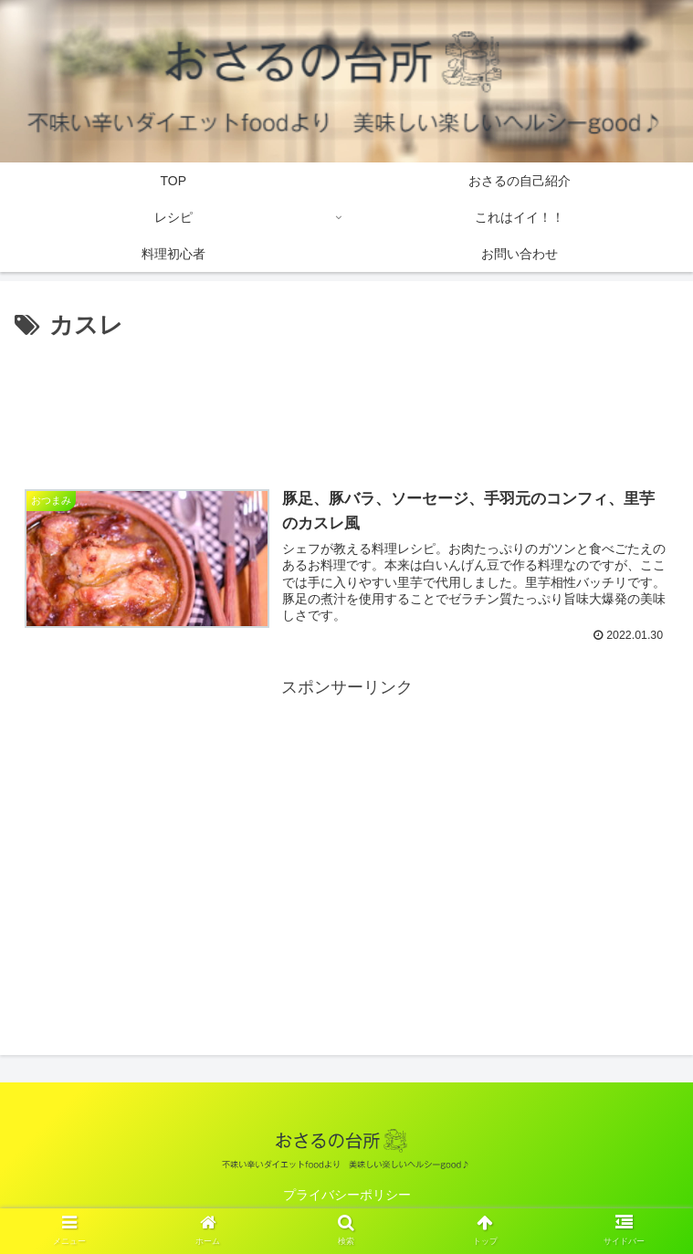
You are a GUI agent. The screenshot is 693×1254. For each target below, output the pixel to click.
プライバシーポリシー (347, 1195)
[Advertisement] (346, 401)
